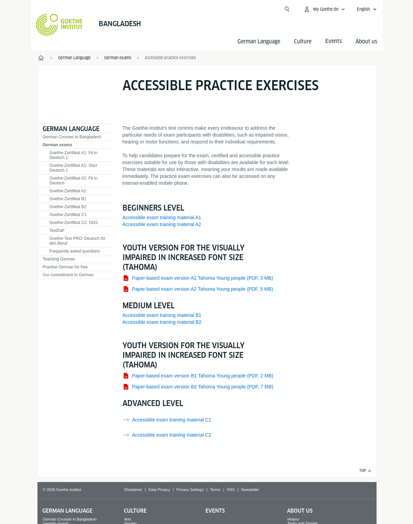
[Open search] (287, 9)
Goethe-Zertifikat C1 (68, 214)
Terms (215, 490)
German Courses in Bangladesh (72, 137)
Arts (127, 519)
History (293, 519)
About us (366, 41)
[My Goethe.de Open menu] (324, 9)
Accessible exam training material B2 (162, 322)
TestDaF (57, 230)
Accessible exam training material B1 (162, 315)
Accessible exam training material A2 (162, 224)
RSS (231, 490)
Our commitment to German (68, 274)
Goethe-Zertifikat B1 (68, 198)
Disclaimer (133, 490)
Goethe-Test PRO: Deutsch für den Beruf (78, 241)
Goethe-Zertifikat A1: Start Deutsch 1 (73, 168)
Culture (302, 41)
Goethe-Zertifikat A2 (68, 191)
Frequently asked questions (75, 251)
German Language (258, 41)
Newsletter (250, 490)
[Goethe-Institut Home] (59, 25)
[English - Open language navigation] (367, 9)
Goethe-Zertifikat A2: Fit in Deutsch (73, 180)
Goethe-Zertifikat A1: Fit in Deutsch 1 (73, 155)
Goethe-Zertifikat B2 (68, 206)
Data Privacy (159, 490)
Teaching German (59, 259)
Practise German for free (65, 267)
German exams (57, 144)
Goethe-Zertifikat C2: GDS (74, 222)
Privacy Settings (190, 490)
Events (215, 510)
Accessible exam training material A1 (162, 217)
